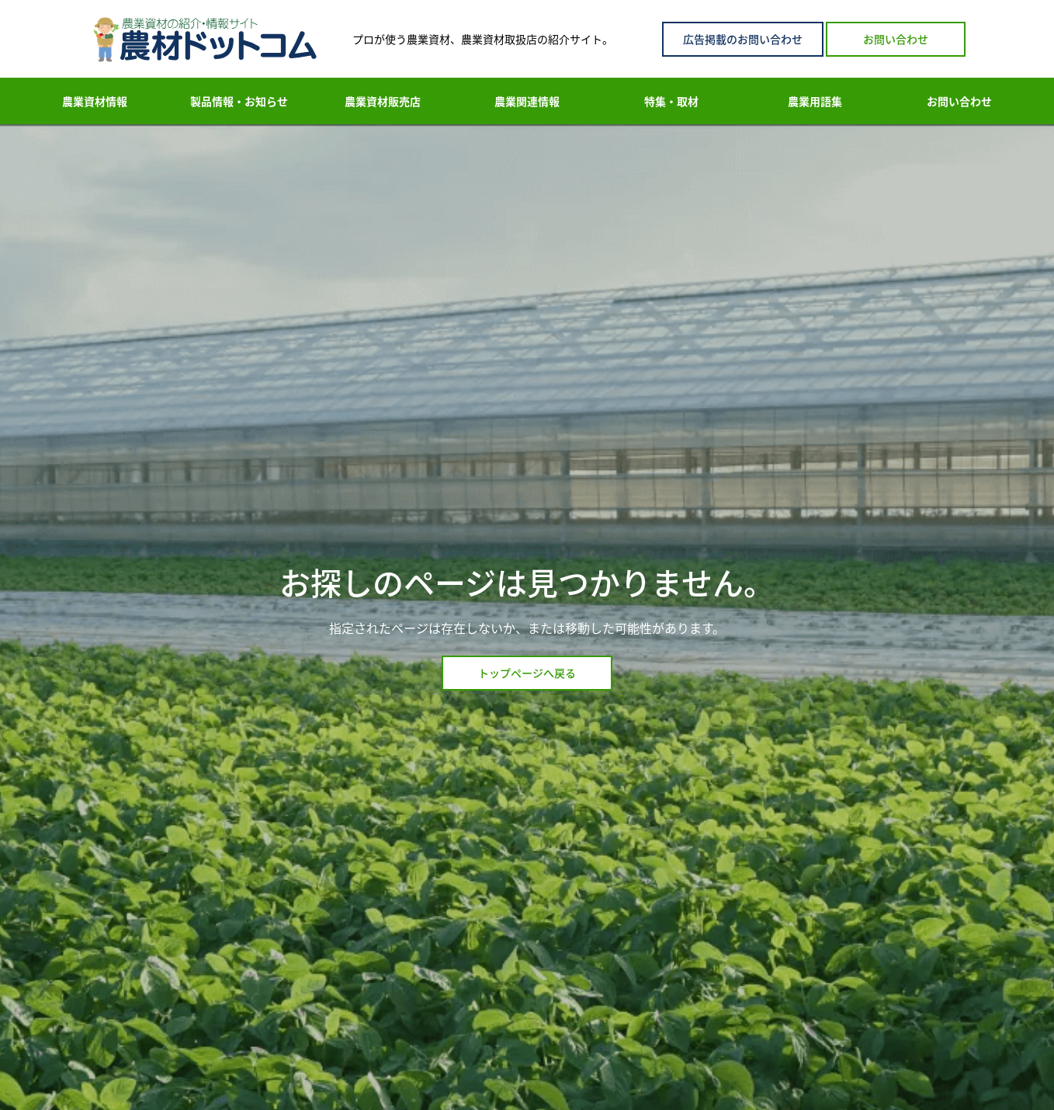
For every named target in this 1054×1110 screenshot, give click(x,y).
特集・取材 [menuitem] (671, 101)
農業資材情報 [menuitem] (94, 101)
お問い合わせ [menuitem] (959, 101)
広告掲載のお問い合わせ (743, 39)
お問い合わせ (895, 39)
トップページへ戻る (527, 672)
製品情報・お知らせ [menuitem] (239, 101)
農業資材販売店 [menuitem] (383, 101)
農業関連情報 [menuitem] (527, 101)
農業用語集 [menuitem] (815, 101)
